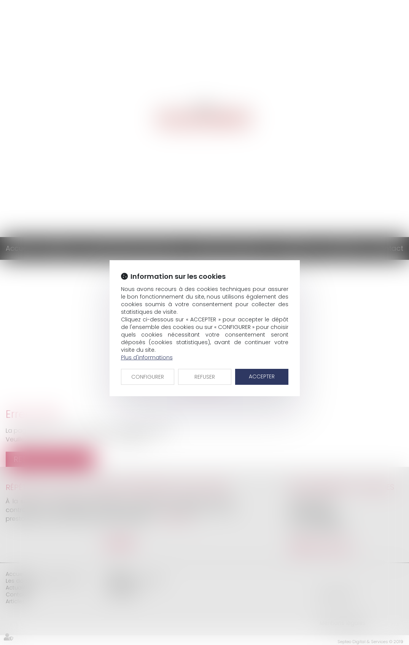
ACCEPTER (262, 376)
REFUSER (204, 377)
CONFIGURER (147, 377)
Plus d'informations (147, 357)
